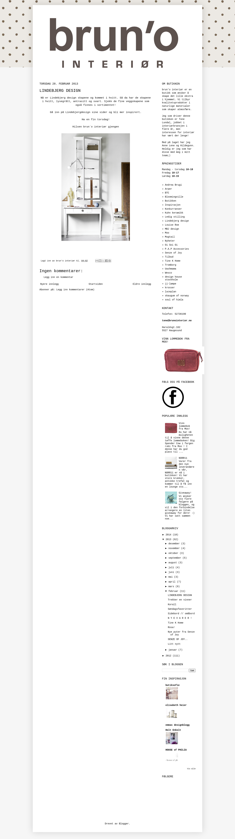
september (175, 558)
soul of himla (174, 299)
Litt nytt (174, 644)
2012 (169, 655)
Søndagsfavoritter (180, 609)
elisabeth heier (176, 705)
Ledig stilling (175, 217)
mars (171, 586)
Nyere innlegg (49, 284)
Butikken (170, 201)
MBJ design (172, 229)
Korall (172, 604)
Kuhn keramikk (174, 212)
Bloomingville (174, 197)
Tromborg (170, 265)
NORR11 (183, 458)
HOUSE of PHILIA (176, 750)
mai (171, 577)
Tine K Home (172, 261)
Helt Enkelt (173, 730)
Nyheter (170, 241)
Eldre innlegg (142, 284)
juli (171, 567)
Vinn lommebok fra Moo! (184, 426)
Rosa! (171, 627)
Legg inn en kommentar (58, 277)
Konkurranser (173, 209)
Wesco (168, 272)
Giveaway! (185, 493)
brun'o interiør (66, 261)
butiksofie (173, 685)
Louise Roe (172, 225)
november (174, 548)
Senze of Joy (173, 252)
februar (174, 591)
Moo (167, 232)
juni (171, 572)
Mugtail (170, 237)
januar (173, 650)
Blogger (124, 823)
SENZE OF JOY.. (178, 639)
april (172, 581)
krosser (170, 287)
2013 (169, 539)
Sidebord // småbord (181, 613)
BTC (167, 192)
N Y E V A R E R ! (180, 618)
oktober (174, 553)
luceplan (170, 291)
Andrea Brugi (173, 185)
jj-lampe (170, 283)
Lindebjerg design (177, 221)
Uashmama (170, 268)
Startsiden (96, 284)
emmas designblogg (178, 725)
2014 (169, 534)
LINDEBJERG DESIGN (180, 595)
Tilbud (169, 257)
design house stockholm (173, 278)
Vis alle (191, 769)
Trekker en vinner (180, 599)
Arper (168, 189)
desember (174, 543)
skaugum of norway (177, 295)
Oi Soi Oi (171, 245)
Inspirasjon (172, 205)
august (173, 562)
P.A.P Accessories (177, 249)
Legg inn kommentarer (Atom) (75, 289)
